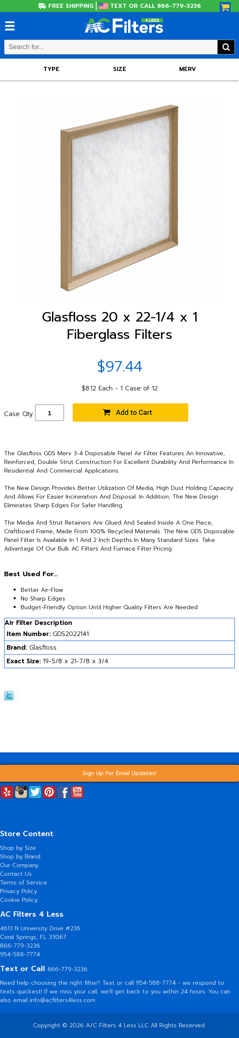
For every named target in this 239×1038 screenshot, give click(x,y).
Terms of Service (23, 882)
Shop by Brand (20, 856)
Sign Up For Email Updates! (119, 773)
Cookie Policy (19, 900)
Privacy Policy (18, 891)
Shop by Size (18, 848)
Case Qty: (19, 414)
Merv (187, 69)
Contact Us (16, 874)
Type (51, 69)
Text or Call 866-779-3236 (155, 6)
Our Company (19, 865)
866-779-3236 (20, 945)
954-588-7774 (20, 954)
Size (119, 69)
